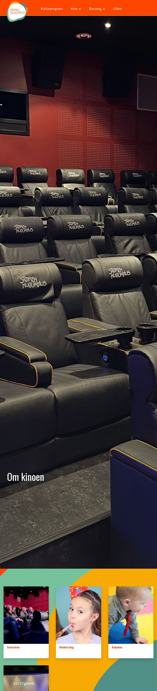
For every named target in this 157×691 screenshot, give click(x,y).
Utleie (117, 8)
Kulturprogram (52, 8)
